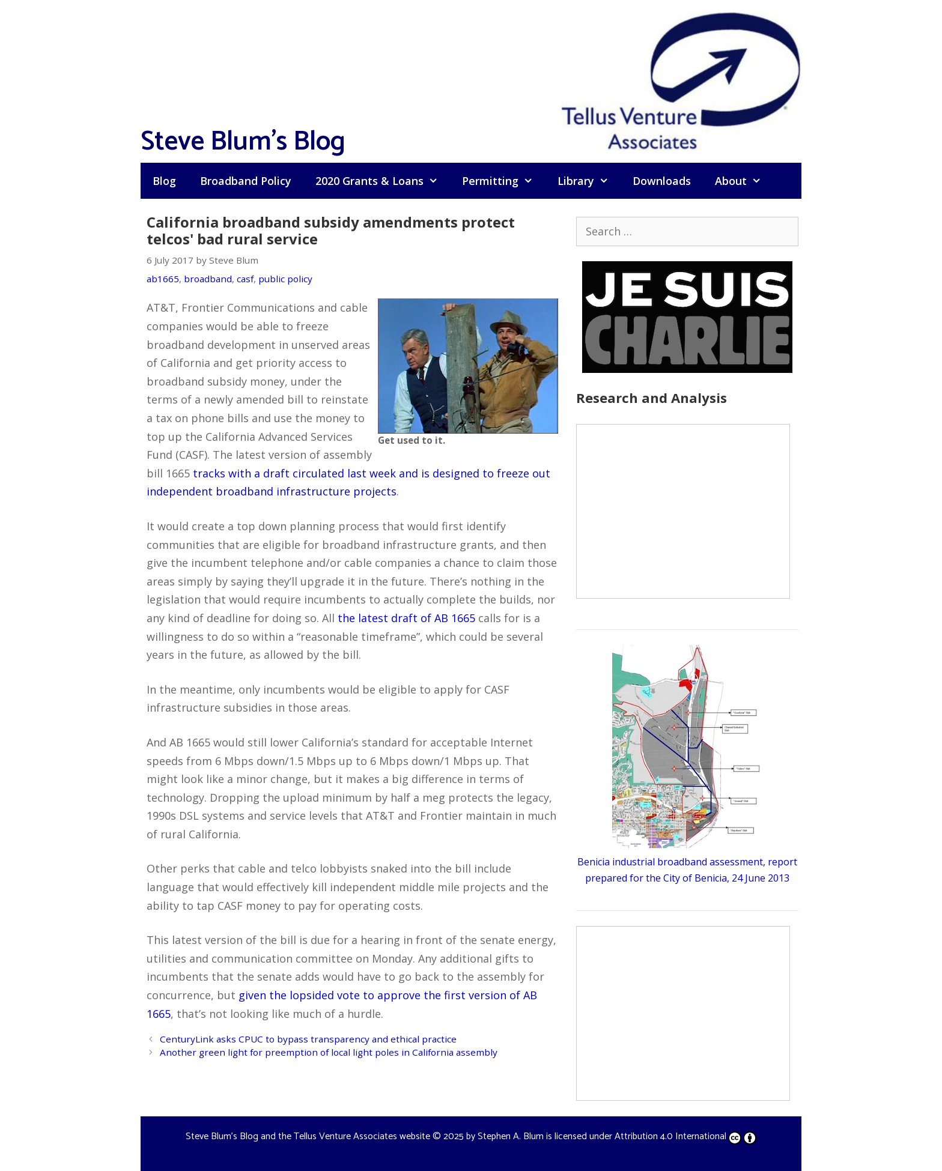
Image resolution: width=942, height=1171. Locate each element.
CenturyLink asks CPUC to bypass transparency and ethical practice (308, 1039)
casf (245, 279)
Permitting (503, 181)
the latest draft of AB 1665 (406, 618)
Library (589, 181)
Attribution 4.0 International (685, 1136)
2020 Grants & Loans (382, 181)
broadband (208, 279)
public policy (285, 279)
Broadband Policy (245, 181)
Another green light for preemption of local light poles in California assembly (328, 1052)
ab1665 (163, 279)
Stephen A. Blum (511, 1136)
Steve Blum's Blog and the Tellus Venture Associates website (308, 1136)
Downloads (662, 181)
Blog (164, 181)
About (744, 181)
